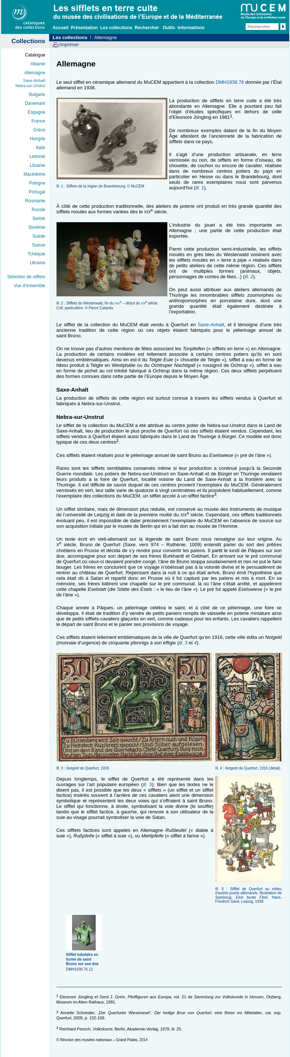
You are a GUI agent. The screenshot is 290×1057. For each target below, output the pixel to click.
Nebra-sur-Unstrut (30, 86)
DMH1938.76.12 (84, 959)
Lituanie (37, 165)
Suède (39, 236)
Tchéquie (36, 253)
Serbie (39, 218)
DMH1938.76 (230, 82)
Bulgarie (37, 94)
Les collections (116, 27)
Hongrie (37, 138)
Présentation (84, 27)
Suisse (38, 245)
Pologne (37, 183)
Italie (40, 147)
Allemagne (34, 72)
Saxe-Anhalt (34, 80)
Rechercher (146, 27)
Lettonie (37, 156)
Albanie (37, 63)
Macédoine (34, 174)
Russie (38, 209)
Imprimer (69, 44)
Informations (191, 27)
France (38, 121)
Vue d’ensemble (29, 285)
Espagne (36, 112)
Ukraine (37, 262)
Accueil (61, 27)
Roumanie (35, 200)
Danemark (35, 103)
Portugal (37, 191)
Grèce (39, 129)
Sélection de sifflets (26, 276)
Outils (169, 27)
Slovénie (36, 227)
